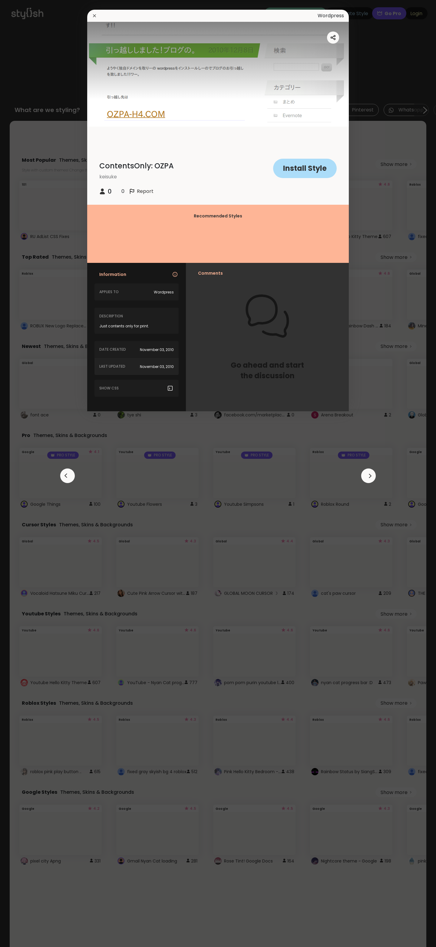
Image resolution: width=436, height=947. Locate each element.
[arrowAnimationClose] (67, 475)
